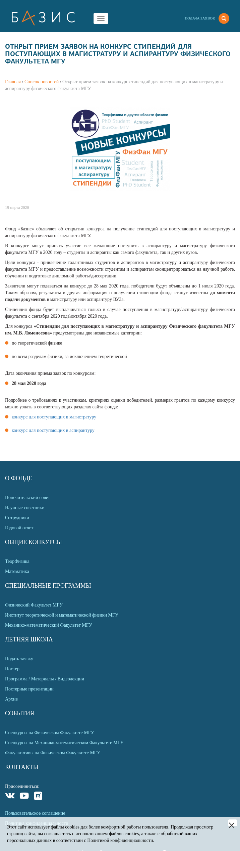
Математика (17, 571)
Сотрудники (17, 517)
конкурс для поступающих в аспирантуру (53, 430)
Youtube (24, 797)
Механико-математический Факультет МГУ (48, 625)
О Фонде (18, 478)
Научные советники (25, 507)
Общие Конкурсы (33, 542)
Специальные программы (48, 585)
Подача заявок (200, 18)
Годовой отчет (19, 527)
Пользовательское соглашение (35, 813)
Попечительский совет (27, 497)
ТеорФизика (17, 561)
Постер (12, 668)
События (19, 713)
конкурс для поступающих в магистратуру (54, 416)
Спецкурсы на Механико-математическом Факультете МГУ (64, 742)
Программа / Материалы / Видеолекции (44, 678)
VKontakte (10, 797)
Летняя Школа (29, 639)
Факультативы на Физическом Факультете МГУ (52, 752)
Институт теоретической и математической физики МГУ (61, 615)
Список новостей (41, 81)
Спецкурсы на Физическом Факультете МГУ (49, 732)
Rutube (38, 797)
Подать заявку (19, 658)
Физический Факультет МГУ (34, 605)
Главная (13, 81)
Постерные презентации (29, 688)
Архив (11, 699)
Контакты (21, 767)
